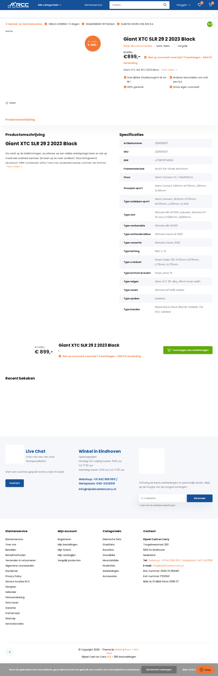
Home (9, 31)
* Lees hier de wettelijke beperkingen (157, 505)
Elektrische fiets (15, 14)
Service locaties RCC (17, 581)
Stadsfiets (36, 14)
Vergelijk (181, 46)
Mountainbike (88, 14)
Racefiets (52, 14)
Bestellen (10, 550)
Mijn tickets (64, 550)
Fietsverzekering (15, 597)
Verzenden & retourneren (20, 560)
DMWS (118, 649)
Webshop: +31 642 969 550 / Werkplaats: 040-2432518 (98, 481)
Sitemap (10, 618)
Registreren (64, 539)
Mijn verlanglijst (67, 555)
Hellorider (10, 592)
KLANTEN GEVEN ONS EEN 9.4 (136, 24)
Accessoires (148, 14)
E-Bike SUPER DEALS (191, 14)
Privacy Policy (13, 576)
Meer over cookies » (194, 669)
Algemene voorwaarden (19, 566)
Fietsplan (10, 587)
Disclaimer (11, 571)
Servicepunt (167, 14)
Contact (14, 483)
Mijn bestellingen (67, 544)
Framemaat (12, 613)
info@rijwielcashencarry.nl (97, 489)
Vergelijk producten (69, 560)
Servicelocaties (14, 624)
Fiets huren (12, 602)
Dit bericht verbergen (159, 669)
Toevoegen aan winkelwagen (188, 350)
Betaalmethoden (15, 555)
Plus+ (128, 649)
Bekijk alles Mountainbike (137, 46)
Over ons (10, 544)
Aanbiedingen (128, 14)
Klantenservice (93, 5)
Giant (166, 46)
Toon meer (169, 70)
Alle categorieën (49, 5)
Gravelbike (69, 14)
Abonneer (199, 498)
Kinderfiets (108, 14)
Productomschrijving (20, 120)
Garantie (10, 608)
